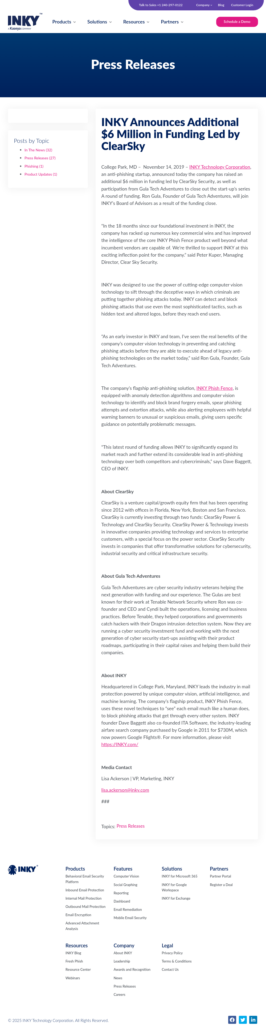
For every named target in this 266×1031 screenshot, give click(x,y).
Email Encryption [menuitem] (78, 915)
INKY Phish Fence (215, 388)
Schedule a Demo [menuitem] (236, 21)
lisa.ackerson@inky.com (125, 790)
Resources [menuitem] (77, 946)
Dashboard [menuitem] (122, 901)
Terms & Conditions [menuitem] (176, 961)
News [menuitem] (118, 978)
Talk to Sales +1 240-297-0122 (161, 5)
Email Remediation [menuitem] (128, 910)
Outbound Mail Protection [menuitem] (85, 907)
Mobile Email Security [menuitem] (130, 918)
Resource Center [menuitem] (78, 970)
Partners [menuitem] (219, 869)
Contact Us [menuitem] (170, 970)
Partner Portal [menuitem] (220, 876)
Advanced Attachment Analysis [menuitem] (82, 926)
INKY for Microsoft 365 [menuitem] (179, 876)
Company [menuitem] (203, 5)
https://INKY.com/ (119, 744)
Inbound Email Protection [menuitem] (85, 890)
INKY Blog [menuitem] (73, 953)
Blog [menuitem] (221, 5)
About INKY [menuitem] (123, 953)
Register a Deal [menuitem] (221, 885)
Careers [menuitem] (119, 995)
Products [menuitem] (75, 869)
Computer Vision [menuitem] (126, 876)
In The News (38, 150)
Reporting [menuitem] (121, 893)
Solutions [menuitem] (172, 869)
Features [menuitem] (123, 869)
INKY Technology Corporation (219, 167)
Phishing (33, 166)
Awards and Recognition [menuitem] (132, 970)
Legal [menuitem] (167, 946)
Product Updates (40, 174)
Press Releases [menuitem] (125, 986)
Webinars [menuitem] (73, 978)
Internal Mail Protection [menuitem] (83, 898)
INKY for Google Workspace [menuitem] (174, 887)
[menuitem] (62, 22)
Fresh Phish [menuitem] (74, 961)
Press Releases (40, 158)
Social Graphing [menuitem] (125, 885)
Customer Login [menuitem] (242, 5)
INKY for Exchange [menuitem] (176, 898)
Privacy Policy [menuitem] (172, 953)
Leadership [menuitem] (122, 961)
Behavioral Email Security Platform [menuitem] (85, 879)
